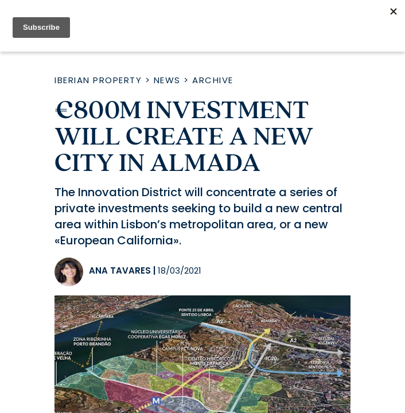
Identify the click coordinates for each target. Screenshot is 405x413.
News (167, 80)
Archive (212, 80)
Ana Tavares (120, 270)
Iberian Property (98, 80)
